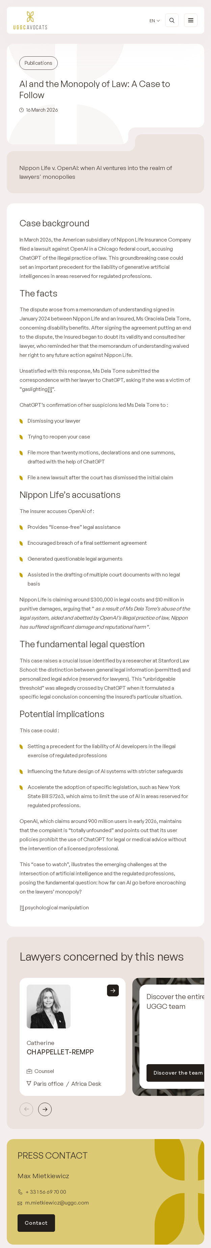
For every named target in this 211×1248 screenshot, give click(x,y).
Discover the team (178, 1073)
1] (22, 907)
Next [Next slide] (45, 1109)
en (152, 20)
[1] (50, 389)
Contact (36, 1223)
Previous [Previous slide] (26, 1109)
